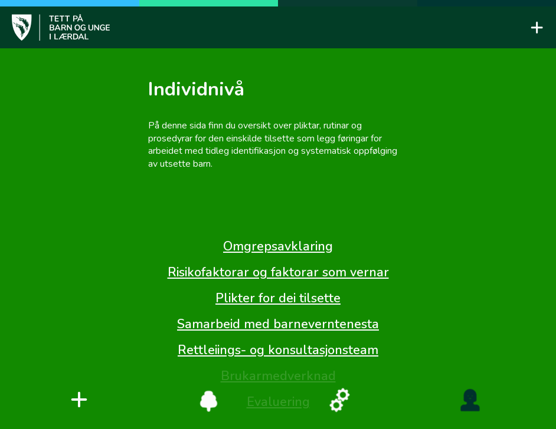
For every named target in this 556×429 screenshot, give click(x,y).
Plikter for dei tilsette (278, 298)
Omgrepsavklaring (278, 246)
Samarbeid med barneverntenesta (278, 324)
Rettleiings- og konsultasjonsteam (278, 350)
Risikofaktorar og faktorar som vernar (278, 272)
